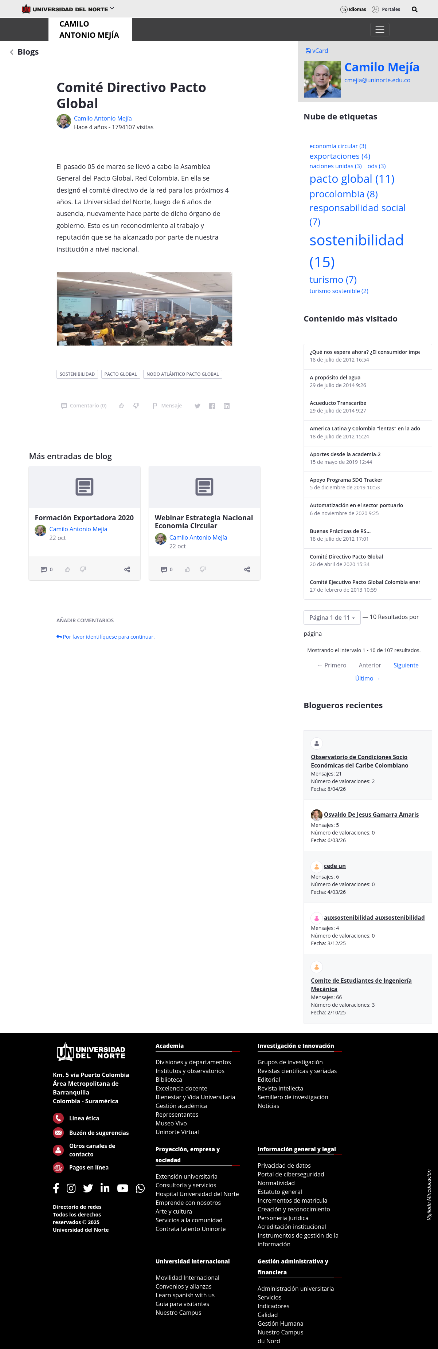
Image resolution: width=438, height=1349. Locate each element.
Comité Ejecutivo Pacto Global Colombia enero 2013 (365, 582)
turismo (332, 279)
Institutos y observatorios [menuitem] (190, 1071)
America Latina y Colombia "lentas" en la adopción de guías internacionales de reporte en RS (365, 428)
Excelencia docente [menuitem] (181, 1088)
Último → (368, 678)
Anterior (370, 665)
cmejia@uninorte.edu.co (377, 80)
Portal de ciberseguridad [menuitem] (291, 1174)
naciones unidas (335, 166)
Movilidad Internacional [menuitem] (187, 1278)
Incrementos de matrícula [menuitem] (293, 1200)
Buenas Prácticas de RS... (340, 531)
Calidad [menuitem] (268, 1315)
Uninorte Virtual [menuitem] (177, 1132)
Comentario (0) (83, 405)
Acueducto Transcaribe (338, 402)
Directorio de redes (77, 1206)
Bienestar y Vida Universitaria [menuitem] (195, 1097)
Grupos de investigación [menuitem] (290, 1062)
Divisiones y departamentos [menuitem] (193, 1062)
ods (377, 166)
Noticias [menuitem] (268, 1106)
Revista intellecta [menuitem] (280, 1088)
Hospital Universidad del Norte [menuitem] (197, 1194)
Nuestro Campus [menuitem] (179, 1313)
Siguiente (406, 665)
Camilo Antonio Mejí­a (103, 118)
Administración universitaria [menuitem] (296, 1289)
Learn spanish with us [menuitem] (185, 1295)
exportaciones (339, 156)
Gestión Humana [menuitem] (281, 1324)
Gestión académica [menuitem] (181, 1106)
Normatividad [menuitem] (276, 1183)
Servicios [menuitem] (269, 1297)
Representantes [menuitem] (177, 1115)
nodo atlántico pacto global (182, 374)
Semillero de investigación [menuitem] (293, 1097)
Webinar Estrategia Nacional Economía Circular (204, 522)
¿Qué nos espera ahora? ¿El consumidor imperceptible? (365, 351)
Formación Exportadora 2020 (84, 517)
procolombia (343, 194)
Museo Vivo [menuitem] (171, 1123)
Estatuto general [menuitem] (280, 1192)
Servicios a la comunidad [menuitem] (189, 1220)
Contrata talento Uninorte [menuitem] (191, 1229)
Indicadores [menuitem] (273, 1306)
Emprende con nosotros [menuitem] (188, 1203)
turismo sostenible (338, 291)
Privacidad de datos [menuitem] (284, 1165)
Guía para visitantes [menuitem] (182, 1304)
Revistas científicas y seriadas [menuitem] (297, 1071)
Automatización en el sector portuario (356, 505)
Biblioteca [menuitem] (169, 1080)
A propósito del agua (335, 377)
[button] (415, 9)
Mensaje (167, 405)
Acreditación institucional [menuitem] (292, 1227)
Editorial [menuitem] (269, 1080)
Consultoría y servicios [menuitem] (186, 1185)
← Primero (331, 665)
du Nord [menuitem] (269, 1341)
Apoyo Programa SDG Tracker (346, 479)
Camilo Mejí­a (382, 67)
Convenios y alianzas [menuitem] (184, 1286)
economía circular (337, 146)
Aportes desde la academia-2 (345, 454)
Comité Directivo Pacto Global (346, 556)
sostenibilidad (77, 374)
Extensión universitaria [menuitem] (187, 1176)
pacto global (121, 374)
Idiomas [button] (353, 9)
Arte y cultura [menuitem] (174, 1211)
